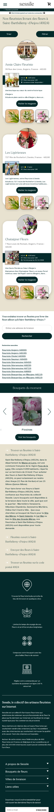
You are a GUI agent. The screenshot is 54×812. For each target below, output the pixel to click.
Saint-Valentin (26, 516)
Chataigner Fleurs (16, 239)
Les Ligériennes (15, 153)
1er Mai (40, 516)
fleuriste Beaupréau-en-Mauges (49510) (22, 377)
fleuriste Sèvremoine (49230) (16, 365)
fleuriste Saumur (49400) (14, 359)
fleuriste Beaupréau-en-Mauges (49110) (22, 374)
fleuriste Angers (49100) (14, 353)
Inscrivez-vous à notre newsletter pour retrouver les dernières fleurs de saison (23, 801)
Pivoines (27, 429)
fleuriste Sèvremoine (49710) (16, 368)
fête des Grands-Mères (23, 519)
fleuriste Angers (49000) (14, 350)
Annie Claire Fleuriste (19, 65)
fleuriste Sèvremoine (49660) (16, 371)
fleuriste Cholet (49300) (14, 356)
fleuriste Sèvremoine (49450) (16, 362)
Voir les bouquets (27, 437)
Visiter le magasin (27, 103)
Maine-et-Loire (29, 463)
